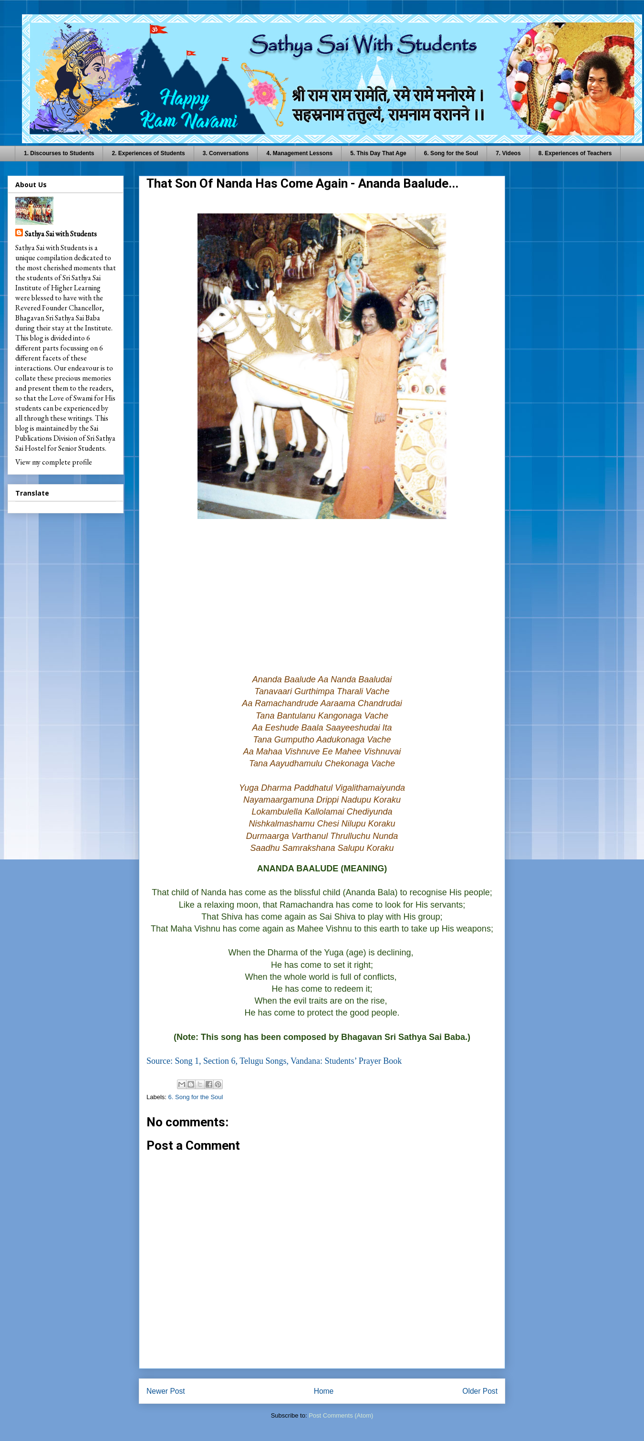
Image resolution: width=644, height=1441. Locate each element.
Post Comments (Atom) (341, 1415)
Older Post (480, 1391)
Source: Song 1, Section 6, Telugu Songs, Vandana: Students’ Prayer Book (274, 1061)
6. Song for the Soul (451, 153)
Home (324, 1391)
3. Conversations (226, 153)
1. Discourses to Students (59, 153)
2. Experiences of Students (148, 153)
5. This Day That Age (378, 153)
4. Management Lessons (299, 153)
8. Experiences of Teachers (575, 153)
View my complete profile (53, 462)
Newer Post (165, 1391)
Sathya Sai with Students (61, 234)
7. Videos (508, 153)
